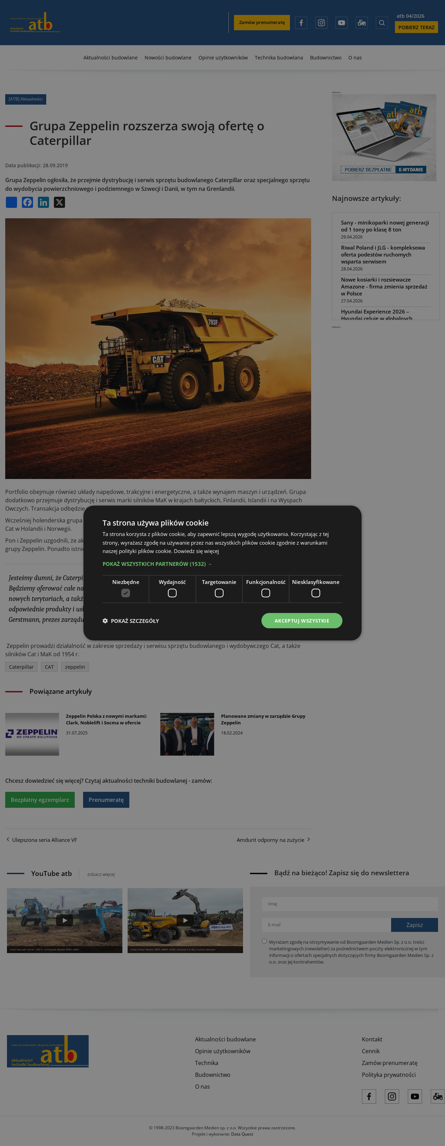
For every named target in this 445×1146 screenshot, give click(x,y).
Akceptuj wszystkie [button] (302, 620)
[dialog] (222, 573)
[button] (222, 564)
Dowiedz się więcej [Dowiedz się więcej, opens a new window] (196, 550)
